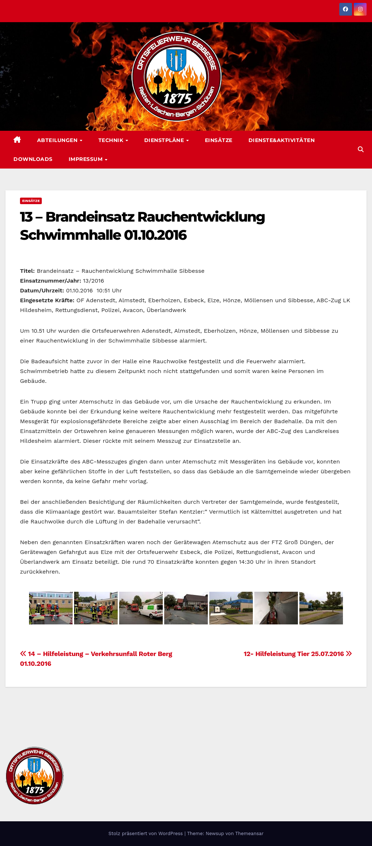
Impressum (86, 159)
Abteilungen (58, 140)
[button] (361, 149)
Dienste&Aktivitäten (281, 140)
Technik (111, 140)
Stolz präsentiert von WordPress (146, 833)
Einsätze (218, 140)
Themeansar (249, 833)
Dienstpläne (165, 140)
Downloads (33, 159)
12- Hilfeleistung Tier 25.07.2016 (298, 653)
